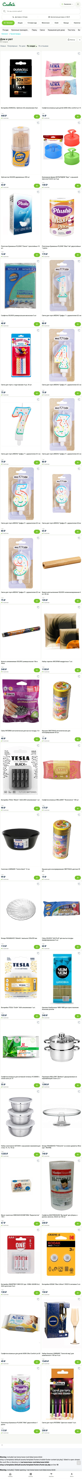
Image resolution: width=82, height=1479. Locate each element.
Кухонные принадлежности (22, 30)
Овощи (66, 23)
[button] (37, 117)
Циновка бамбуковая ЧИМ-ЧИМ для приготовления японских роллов (60, 1008)
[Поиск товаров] (41, 11)
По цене (22, 46)
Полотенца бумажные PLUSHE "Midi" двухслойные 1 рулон (19, 1423)
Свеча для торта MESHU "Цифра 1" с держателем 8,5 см (61, 315)
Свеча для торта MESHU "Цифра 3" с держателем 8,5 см (61, 454)
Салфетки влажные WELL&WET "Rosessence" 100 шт (60, 800)
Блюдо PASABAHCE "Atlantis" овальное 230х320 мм (19, 938)
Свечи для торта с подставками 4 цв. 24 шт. (16, 385)
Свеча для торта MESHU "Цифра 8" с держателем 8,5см (61, 523)
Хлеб (56, 23)
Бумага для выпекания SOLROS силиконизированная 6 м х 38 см (61, 593)
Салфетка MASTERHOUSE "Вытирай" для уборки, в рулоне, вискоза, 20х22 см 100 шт (59, 1216)
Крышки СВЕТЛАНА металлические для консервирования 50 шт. (56, 731)
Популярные (12, 46)
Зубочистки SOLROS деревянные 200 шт (15, 177)
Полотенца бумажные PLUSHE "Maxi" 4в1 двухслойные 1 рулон (61, 247)
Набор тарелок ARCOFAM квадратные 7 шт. (57, 661)
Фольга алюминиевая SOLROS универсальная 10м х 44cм (19, 662)
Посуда (5, 30)
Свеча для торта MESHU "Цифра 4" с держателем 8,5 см (61, 385)
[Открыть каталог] (8, 23)
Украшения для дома (56, 30)
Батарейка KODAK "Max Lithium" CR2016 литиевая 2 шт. (61, 1284)
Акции (20, 23)
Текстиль (71, 30)
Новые (3, 46)
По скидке (32, 46)
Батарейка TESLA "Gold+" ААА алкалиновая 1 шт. (18, 1007)
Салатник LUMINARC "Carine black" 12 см (15, 869)
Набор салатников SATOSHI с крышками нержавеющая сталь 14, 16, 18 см (20, 1147)
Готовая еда (32, 23)
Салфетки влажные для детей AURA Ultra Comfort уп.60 (20, 1353)
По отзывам (43, 46)
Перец (34, 30)
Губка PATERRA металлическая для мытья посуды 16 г (20, 731)
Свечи (42, 30)
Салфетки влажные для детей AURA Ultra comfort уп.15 (61, 108)
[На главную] (30, 4)
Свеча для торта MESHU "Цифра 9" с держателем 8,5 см (20, 592)
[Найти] (4, 11)
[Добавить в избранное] (38, 53)
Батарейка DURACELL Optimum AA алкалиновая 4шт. (19, 108)
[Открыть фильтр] (71, 40)
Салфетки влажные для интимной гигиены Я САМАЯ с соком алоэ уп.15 (20, 1077)
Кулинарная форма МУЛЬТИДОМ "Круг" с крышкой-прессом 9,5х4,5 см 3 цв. (60, 178)
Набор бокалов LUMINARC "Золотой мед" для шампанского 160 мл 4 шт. (58, 1354)
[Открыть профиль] (78, 4)
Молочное (46, 23)
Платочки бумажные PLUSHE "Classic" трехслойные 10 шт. (20, 247)
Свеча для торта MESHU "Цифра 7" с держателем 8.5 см (20, 454)
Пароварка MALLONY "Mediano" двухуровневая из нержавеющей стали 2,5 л (59, 1077)
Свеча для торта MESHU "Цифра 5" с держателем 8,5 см (20, 523)
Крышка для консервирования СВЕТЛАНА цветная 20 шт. (61, 870)
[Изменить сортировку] (79, 40)
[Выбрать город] (67, 4)
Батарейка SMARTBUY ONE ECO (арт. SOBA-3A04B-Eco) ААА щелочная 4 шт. (20, 1285)
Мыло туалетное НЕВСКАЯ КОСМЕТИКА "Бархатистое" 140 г (20, 1216)
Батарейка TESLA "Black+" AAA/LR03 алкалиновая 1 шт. (20, 800)
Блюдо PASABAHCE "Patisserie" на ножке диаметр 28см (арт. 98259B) (61, 1147)
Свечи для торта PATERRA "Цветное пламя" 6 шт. (59, 1422)
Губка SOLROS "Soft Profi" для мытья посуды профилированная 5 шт (57, 939)
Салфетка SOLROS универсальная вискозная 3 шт (18, 315)
